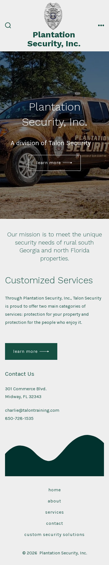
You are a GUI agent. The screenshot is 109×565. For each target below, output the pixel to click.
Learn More (48, 162)
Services (54, 512)
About (54, 501)
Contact (54, 523)
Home (54, 489)
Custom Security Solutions (54, 534)
